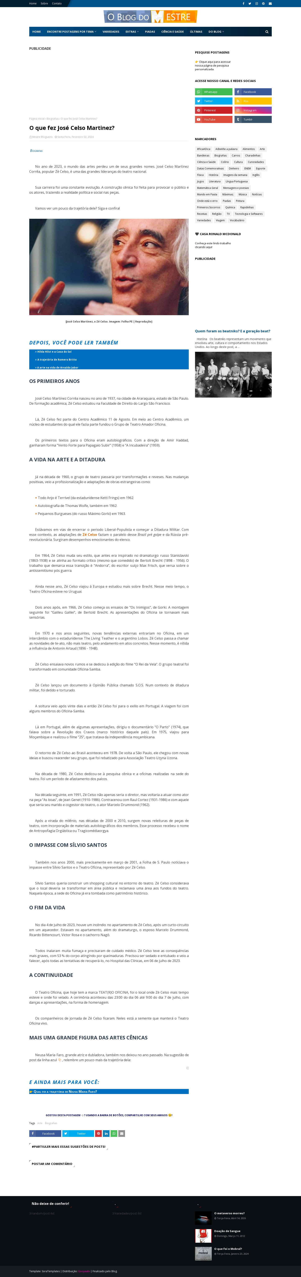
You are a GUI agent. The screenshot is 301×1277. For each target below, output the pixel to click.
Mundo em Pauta (207, 194)
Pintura (240, 201)
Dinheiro (234, 168)
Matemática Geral (207, 188)
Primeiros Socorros (208, 207)
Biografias (53, 118)
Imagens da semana (235, 175)
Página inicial (37, 118)
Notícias (257, 194)
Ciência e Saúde (206, 162)
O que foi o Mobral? (228, 1249)
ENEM (247, 168)
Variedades (204, 220)
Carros (236, 155)
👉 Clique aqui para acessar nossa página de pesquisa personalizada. (213, 65)
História (213, 175)
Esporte (260, 168)
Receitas (202, 214)
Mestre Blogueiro (42, 137)
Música (243, 194)
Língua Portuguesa (237, 181)
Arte (39, 1123)
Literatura (215, 181)
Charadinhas (252, 155)
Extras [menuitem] (131, 31)
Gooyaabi (84, 1271)
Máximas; (227, 194)
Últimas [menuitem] (196, 31)
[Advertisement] (109, 83)
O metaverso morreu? (229, 1213)
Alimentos (249, 149)
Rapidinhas (247, 207)
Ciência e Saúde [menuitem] (172, 31)
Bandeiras (203, 155)
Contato (57, 3)
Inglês (256, 175)
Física (200, 175)
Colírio (225, 162)
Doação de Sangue (227, 1231)
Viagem (220, 220)
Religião (217, 214)
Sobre (44, 3)
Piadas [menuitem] (150, 31)
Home (33, 3)
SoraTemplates (51, 1271)
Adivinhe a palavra (226, 149)
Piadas (227, 201)
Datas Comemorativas (210, 168)
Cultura (238, 162)
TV (228, 214)
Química (230, 207)
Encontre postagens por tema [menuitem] (70, 31)
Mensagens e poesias (236, 188)
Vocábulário (237, 220)
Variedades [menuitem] (111, 31)
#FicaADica (203, 149)
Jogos (200, 181)
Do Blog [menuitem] (215, 31)
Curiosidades (256, 162)
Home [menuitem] (36, 31)
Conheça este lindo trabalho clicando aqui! (213, 245)
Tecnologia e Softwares (249, 214)
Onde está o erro (207, 201)
